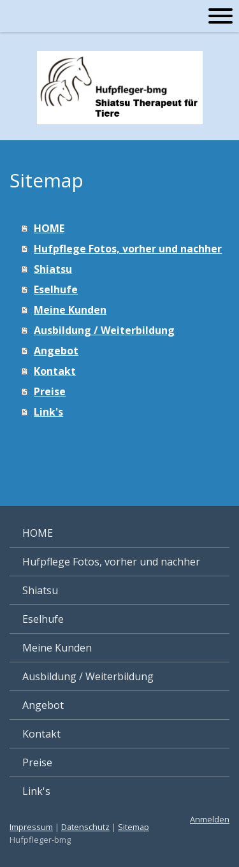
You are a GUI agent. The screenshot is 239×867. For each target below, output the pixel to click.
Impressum (31, 827)
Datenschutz (85, 827)
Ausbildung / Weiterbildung (104, 330)
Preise (50, 391)
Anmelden (209, 819)
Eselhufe (56, 289)
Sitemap (133, 827)
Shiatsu (53, 269)
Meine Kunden (70, 310)
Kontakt (55, 371)
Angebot (56, 351)
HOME (49, 228)
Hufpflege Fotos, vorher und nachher (128, 249)
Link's (48, 412)
